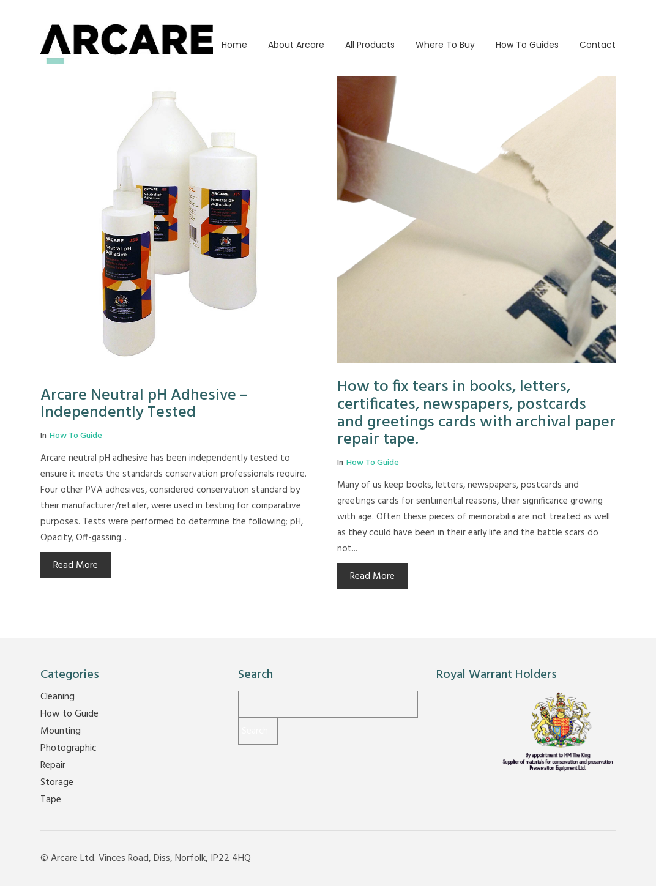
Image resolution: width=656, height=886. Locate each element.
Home (234, 45)
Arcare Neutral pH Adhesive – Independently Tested (144, 404)
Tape (50, 800)
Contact (598, 45)
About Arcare (296, 45)
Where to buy (445, 45)
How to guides (527, 45)
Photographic (68, 748)
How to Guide (76, 436)
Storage (56, 782)
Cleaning (57, 697)
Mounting (60, 731)
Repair (52, 765)
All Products (370, 45)
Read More (75, 565)
